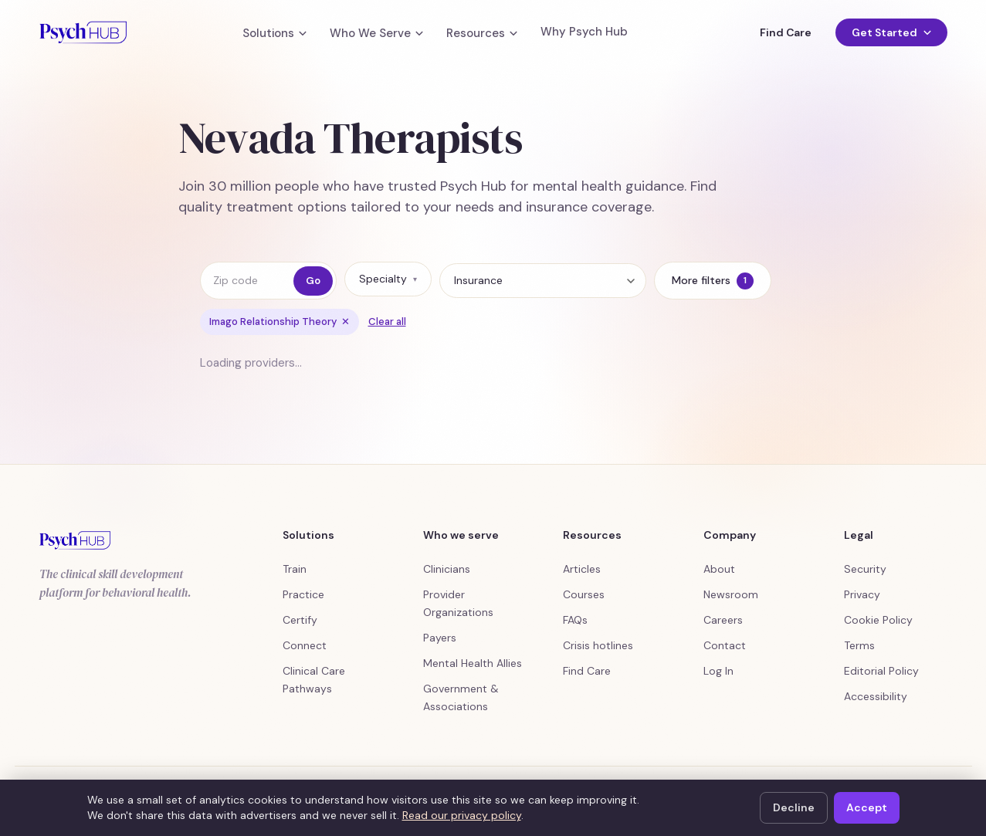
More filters (713, 280)
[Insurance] (542, 280)
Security (865, 569)
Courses (584, 594)
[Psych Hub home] (83, 32)
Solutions (274, 33)
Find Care (786, 32)
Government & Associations (461, 697)
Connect (305, 645)
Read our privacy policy (461, 815)
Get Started (891, 32)
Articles (582, 569)
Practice (303, 594)
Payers (439, 638)
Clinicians (446, 569)
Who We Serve (376, 33)
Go (313, 280)
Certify (300, 620)
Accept (866, 807)
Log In (718, 671)
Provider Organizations (458, 603)
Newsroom (730, 594)
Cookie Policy (878, 620)
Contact (724, 645)
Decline (794, 807)
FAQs (575, 620)
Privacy (862, 594)
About (719, 569)
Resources (481, 33)
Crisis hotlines (598, 645)
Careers (723, 620)
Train (295, 569)
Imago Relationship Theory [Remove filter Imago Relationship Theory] (279, 321)
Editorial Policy (881, 671)
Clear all (387, 321)
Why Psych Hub (584, 32)
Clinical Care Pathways (314, 680)
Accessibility (875, 696)
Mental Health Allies (472, 663)
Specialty (388, 279)
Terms (859, 645)
